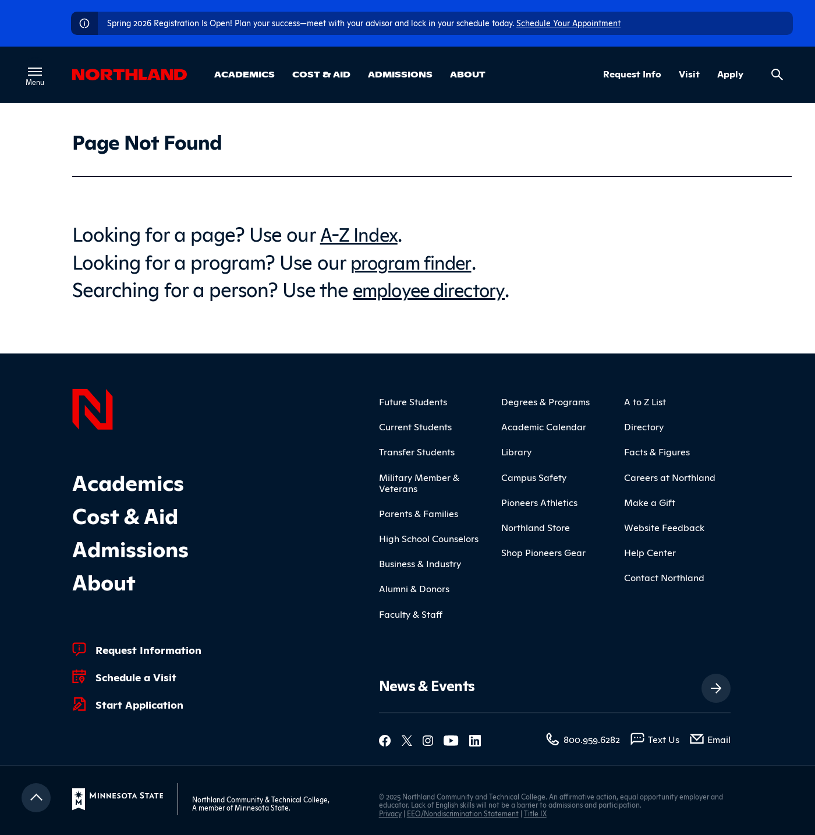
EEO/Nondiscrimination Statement (463, 813)
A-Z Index (361, 232)
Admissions (400, 74)
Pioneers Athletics (539, 501)
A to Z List (645, 401)
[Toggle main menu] (36, 71)
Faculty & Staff (410, 613)
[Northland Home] (92, 407)
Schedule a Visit (135, 677)
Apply (730, 74)
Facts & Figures (657, 451)
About (468, 74)
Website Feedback (664, 527)
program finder (415, 260)
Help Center (650, 552)
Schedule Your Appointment (568, 22)
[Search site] (777, 74)
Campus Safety (533, 476)
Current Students (415, 426)
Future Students (413, 401)
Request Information (148, 649)
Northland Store (535, 527)
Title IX (535, 813)
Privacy (390, 813)
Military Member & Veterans (419, 482)
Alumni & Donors (414, 588)
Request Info (632, 74)
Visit (689, 74)
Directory (644, 426)
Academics (244, 74)
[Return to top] (36, 797)
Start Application (139, 704)
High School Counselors (429, 538)
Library (516, 451)
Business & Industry (420, 563)
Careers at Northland (669, 476)
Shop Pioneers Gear (543, 552)
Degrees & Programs (545, 401)
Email (719, 739)
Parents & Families (418, 513)
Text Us (663, 739)
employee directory (436, 288)
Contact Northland (664, 577)
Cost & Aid (321, 74)
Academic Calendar (543, 426)
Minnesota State (262, 807)
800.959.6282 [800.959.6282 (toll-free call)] (592, 739)
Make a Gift (649, 501)
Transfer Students (417, 451)
